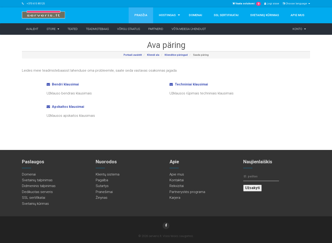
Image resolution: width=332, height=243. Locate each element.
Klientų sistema (107, 174)
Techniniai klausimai (188, 84)
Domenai (195, 15)
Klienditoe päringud (176, 54)
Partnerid (155, 29)
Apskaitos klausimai (65, 107)
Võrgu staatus (128, 29)
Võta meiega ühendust (189, 29)
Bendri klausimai (63, 84)
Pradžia (140, 15)
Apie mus (297, 15)
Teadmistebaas (97, 29)
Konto (299, 29)
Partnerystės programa (187, 192)
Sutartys (102, 186)
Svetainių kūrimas (264, 15)
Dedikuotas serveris (37, 192)
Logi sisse (271, 3)
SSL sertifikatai (226, 15)
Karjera (174, 198)
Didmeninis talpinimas (39, 186)
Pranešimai (104, 192)
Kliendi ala (153, 54)
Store (53, 29)
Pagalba (102, 180)
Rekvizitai (176, 186)
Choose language (296, 3)
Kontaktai (176, 180)
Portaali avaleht (133, 54)
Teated (73, 29)
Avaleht (32, 29)
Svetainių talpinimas (37, 180)
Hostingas (167, 15)
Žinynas (101, 198)
